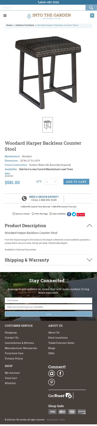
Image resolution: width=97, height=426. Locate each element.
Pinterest (51, 382)
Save (82, 215)
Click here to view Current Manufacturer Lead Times (46, 169)
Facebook (69, 214)
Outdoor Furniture (24, 25)
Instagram (51, 373)
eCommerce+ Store (56, 419)
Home (9, 25)
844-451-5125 (48, 2)
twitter (74, 214)
